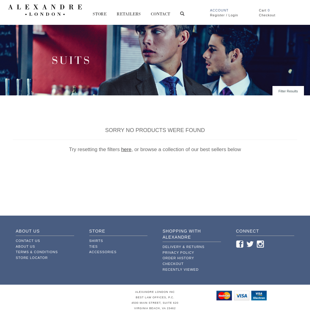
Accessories (103, 252)
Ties (93, 246)
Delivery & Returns (184, 247)
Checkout (173, 264)
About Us (25, 246)
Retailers (129, 16)
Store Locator (32, 258)
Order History (178, 258)
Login (233, 15)
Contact (160, 16)
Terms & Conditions (37, 252)
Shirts (96, 241)
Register (217, 15)
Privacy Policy (178, 252)
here (126, 149)
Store (99, 16)
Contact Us (28, 241)
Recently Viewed (181, 269)
